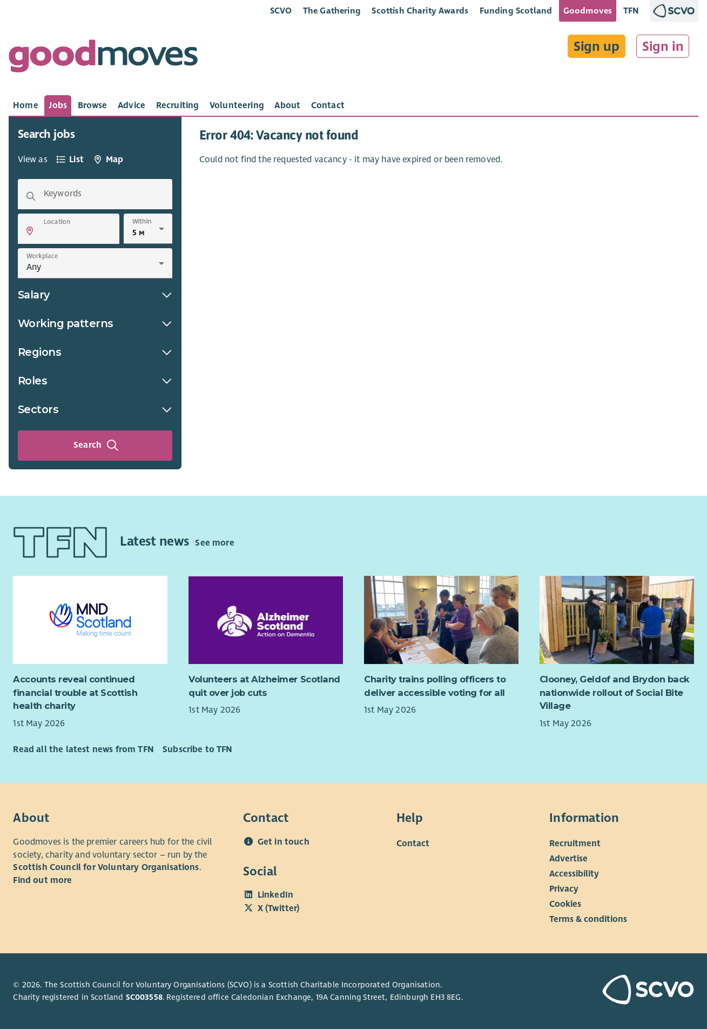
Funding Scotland (516, 10)
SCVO (281, 10)
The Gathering (332, 10)
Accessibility (574, 873)
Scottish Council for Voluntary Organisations (106, 867)
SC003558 (144, 997)
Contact (412, 843)
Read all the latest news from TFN (83, 749)
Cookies (565, 904)
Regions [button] (95, 352)
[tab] (26, 105)
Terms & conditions (588, 919)
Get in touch (283, 842)
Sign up (597, 46)
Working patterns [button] (95, 323)
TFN (631, 10)
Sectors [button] (95, 409)
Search (96, 445)
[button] (29, 231)
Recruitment (575, 843)
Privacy (563, 889)
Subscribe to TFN (198, 749)
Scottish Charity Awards (420, 10)
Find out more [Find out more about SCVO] (42, 880)
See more (214, 542)
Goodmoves (587, 10)
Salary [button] (95, 294)
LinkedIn (275, 894)
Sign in (663, 46)
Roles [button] (95, 380)
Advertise (568, 858)
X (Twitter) (279, 908)
